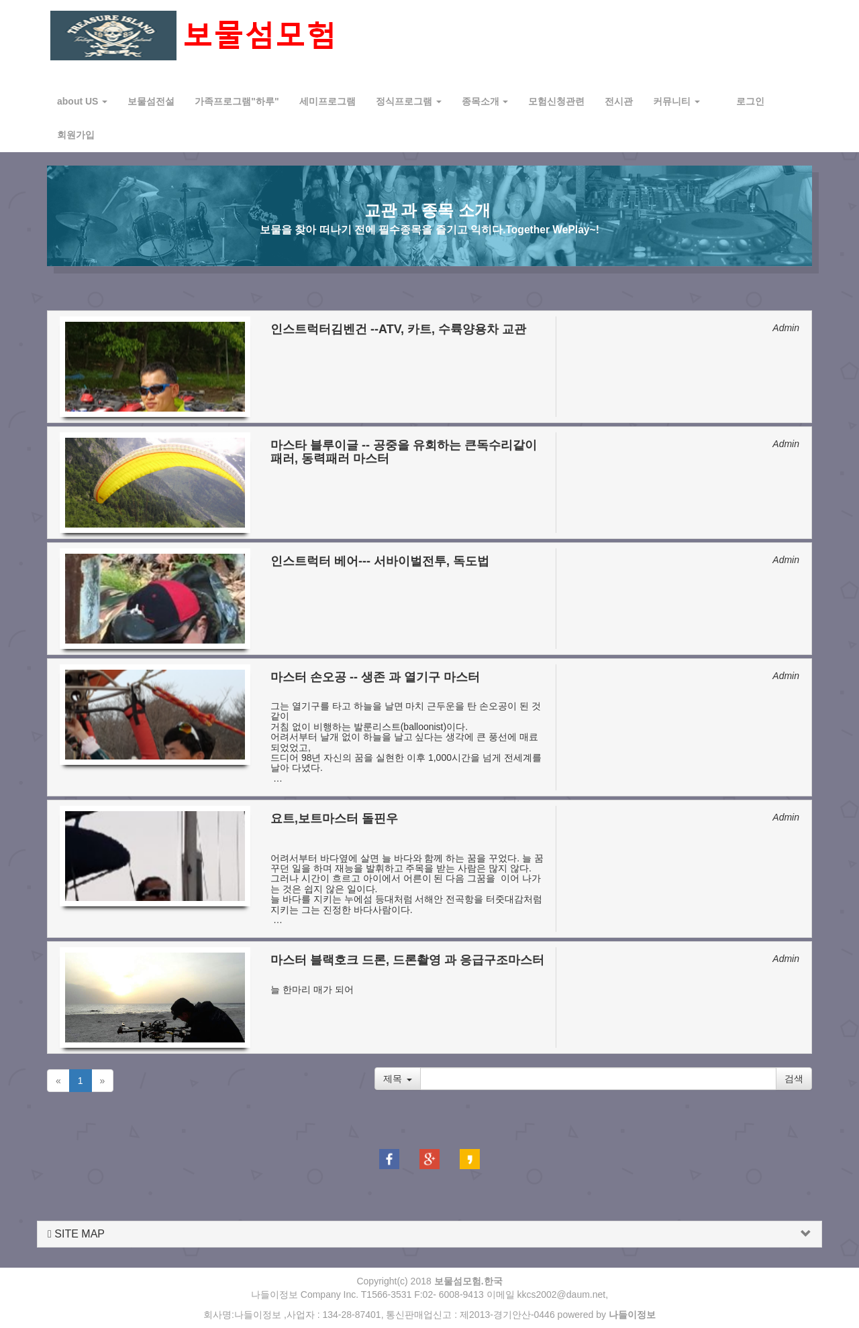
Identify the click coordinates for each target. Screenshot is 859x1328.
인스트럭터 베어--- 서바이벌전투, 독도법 (379, 561)
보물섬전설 (151, 101)
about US (82, 101)
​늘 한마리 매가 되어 (315, 983)
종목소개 (485, 101)
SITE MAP (76, 1234)
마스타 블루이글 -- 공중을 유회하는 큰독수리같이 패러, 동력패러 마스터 (403, 451)
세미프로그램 (327, 101)
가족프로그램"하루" (237, 101)
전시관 (619, 101)
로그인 (750, 101)
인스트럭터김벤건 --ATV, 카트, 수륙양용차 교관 (398, 329)
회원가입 (76, 134)
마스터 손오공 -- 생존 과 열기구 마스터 (375, 677)
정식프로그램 (409, 101)
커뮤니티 (676, 101)
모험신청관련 (556, 101)
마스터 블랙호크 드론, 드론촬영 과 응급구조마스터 (407, 960)
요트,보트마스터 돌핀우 (334, 818)
